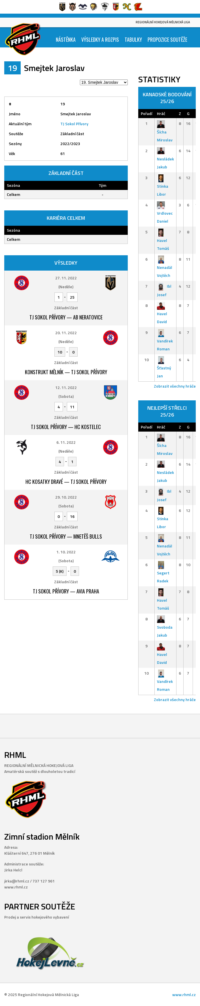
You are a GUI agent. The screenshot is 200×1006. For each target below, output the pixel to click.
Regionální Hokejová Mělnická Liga (163, 22)
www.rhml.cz (184, 994)
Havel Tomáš (163, 240)
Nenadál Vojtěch (164, 267)
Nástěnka (66, 39)
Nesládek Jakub (165, 159)
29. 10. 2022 (66, 497)
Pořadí (146, 113)
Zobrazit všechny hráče (175, 386)
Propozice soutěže (167, 39)
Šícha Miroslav (165, 131)
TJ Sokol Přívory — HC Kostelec (66, 426)
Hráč (161, 113)
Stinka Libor (162, 186)
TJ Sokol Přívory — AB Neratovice (66, 317)
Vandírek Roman (165, 340)
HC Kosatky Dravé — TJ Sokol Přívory (66, 481)
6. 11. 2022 (66, 442)
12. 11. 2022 (66, 387)
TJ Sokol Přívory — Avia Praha (66, 591)
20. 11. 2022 (66, 333)
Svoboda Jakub (165, 627)
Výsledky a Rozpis (100, 39)
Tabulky (133, 39)
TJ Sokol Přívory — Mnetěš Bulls (66, 536)
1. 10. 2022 (66, 552)
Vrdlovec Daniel (165, 213)
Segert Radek (163, 573)
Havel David (162, 313)
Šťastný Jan (164, 368)
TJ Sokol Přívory (74, 124)
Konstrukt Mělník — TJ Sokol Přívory (66, 372)
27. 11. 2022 (66, 278)
